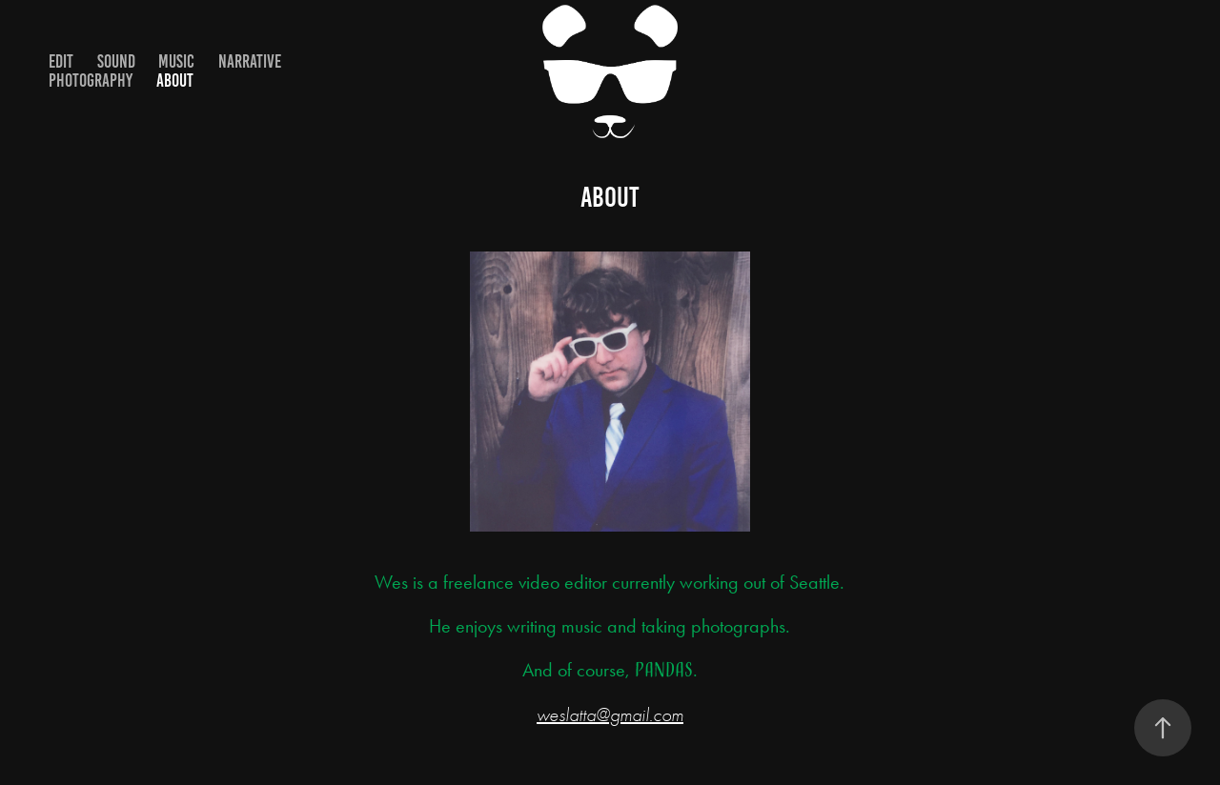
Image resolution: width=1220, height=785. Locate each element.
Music (176, 61)
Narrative (249, 61)
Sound (116, 61)
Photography (90, 80)
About (174, 80)
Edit (61, 61)
